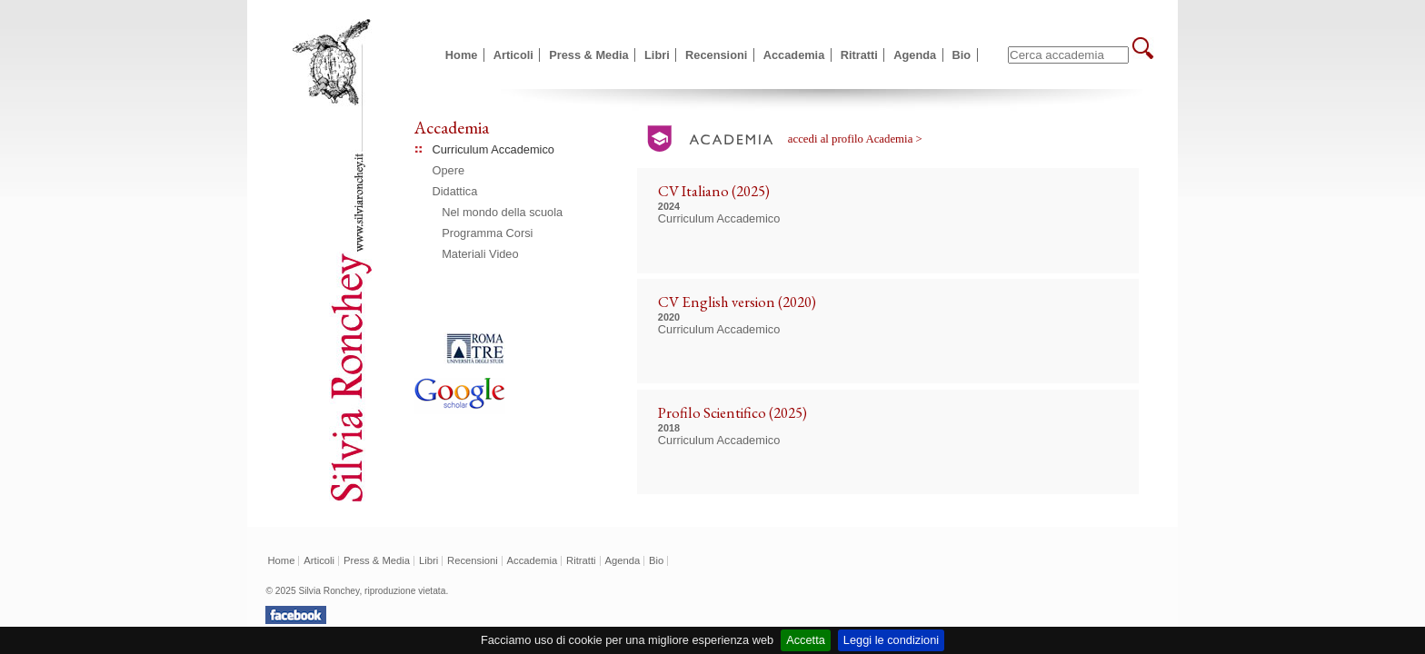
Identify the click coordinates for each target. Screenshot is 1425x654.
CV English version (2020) (737, 302)
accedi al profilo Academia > (855, 139)
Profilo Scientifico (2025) (732, 412)
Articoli (513, 55)
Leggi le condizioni (891, 640)
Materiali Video (480, 254)
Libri (657, 55)
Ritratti (859, 55)
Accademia (794, 55)
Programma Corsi (487, 233)
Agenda (914, 55)
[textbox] (1068, 55)
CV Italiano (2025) (714, 191)
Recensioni (716, 55)
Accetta (805, 640)
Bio (962, 55)
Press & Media (589, 55)
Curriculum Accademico (493, 149)
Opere (449, 170)
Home (461, 55)
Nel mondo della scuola (502, 212)
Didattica (455, 191)
